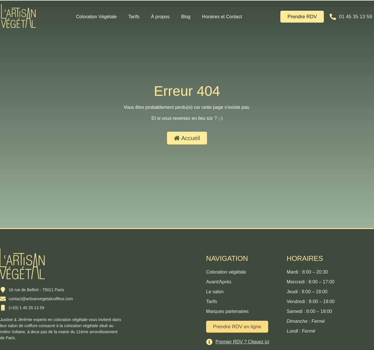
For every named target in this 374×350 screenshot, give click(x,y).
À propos (160, 16)
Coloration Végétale (96, 16)
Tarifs (133, 16)
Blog (185, 16)
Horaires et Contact (222, 16)
